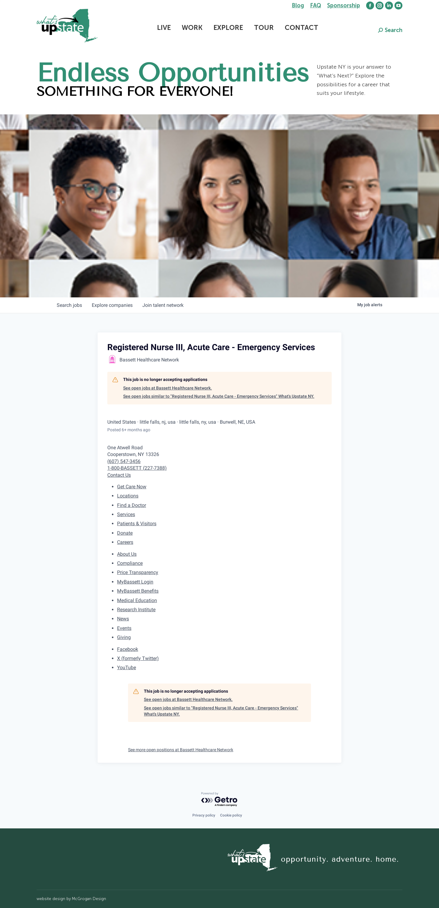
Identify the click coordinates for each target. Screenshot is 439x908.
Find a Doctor (131, 505)
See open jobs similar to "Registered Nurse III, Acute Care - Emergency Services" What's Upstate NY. (218, 396)
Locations (127, 496)
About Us (127, 554)
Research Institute (136, 609)
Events (124, 628)
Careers (125, 542)
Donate (125, 533)
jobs (69, 305)
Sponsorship (343, 5)
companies (112, 305)
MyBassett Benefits (138, 591)
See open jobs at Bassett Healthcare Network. (167, 388)
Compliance (130, 563)
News (123, 619)
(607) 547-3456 (124, 461)
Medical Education (137, 600)
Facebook (127, 649)
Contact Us (119, 475)
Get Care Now (131, 487)
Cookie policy (231, 815)
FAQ (315, 5)
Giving (124, 637)
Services (126, 514)
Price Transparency (137, 572)
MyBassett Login (135, 582)
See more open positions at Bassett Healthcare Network (180, 749)
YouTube (126, 667)
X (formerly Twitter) (138, 658)
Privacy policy (203, 815)
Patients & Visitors (136, 523)
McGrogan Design (89, 898)
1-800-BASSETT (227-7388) (137, 468)
